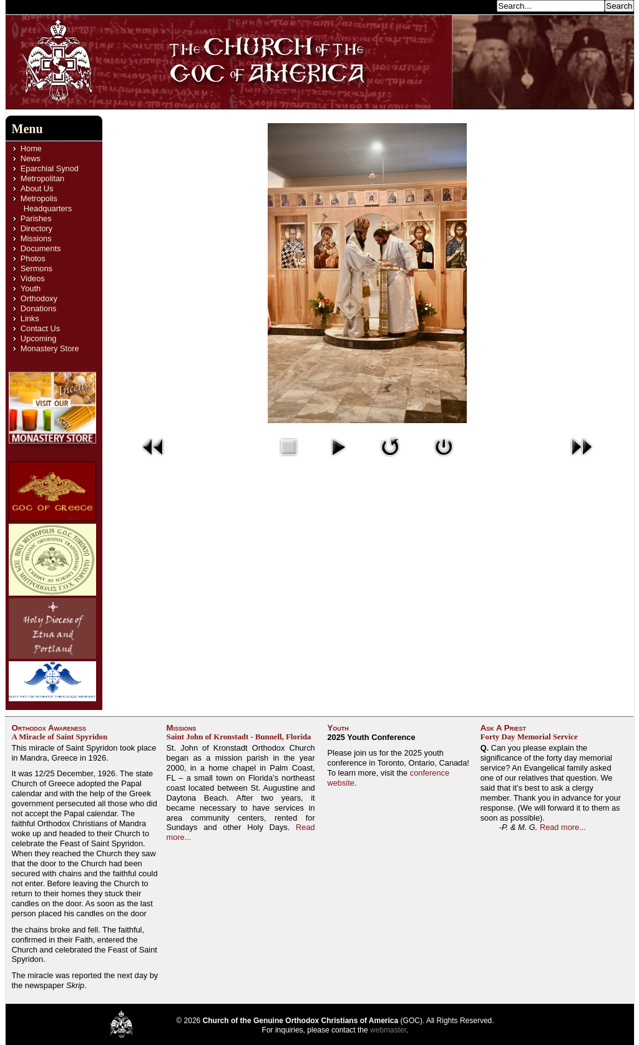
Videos (33, 278)
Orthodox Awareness (49, 727)
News (31, 158)
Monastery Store (50, 348)
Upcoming (39, 338)
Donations (39, 308)
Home (31, 148)
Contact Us (40, 328)
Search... (477, 5)
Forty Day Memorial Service (529, 736)
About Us (37, 188)
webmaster (388, 1030)
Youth (31, 288)
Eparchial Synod (50, 168)
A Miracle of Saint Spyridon (60, 736)
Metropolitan (42, 178)
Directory (36, 228)
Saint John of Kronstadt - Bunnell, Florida (239, 736)
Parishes (36, 218)
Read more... (563, 827)
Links (30, 318)
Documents (41, 248)
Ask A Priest (503, 727)
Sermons (36, 268)
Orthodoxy (39, 298)
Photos (33, 258)
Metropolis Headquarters (46, 203)
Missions (36, 238)
